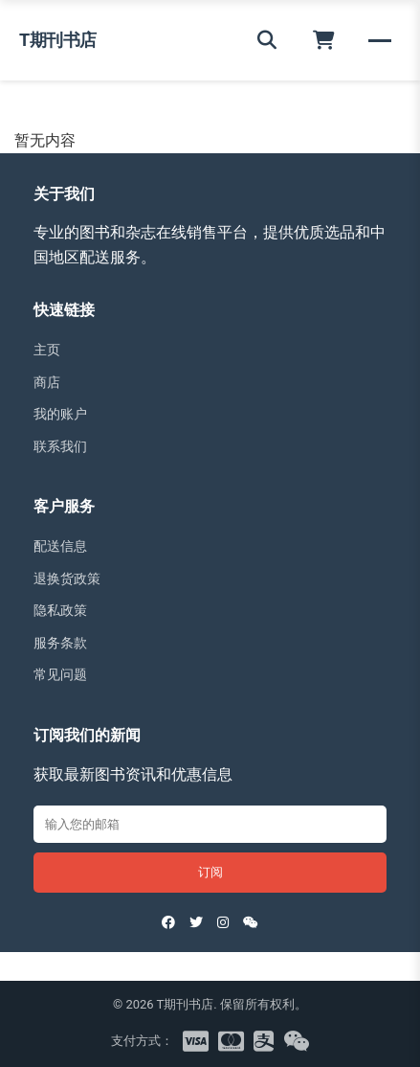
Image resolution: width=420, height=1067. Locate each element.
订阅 (210, 872)
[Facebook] (168, 922)
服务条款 (60, 642)
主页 (46, 349)
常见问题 (60, 674)
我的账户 (60, 413)
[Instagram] (223, 922)
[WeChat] (250, 922)
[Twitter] (196, 922)
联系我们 (60, 446)
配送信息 (60, 546)
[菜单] (380, 40)
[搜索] (267, 40)
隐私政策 (60, 610)
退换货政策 (66, 578)
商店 (46, 382)
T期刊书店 (58, 40)
